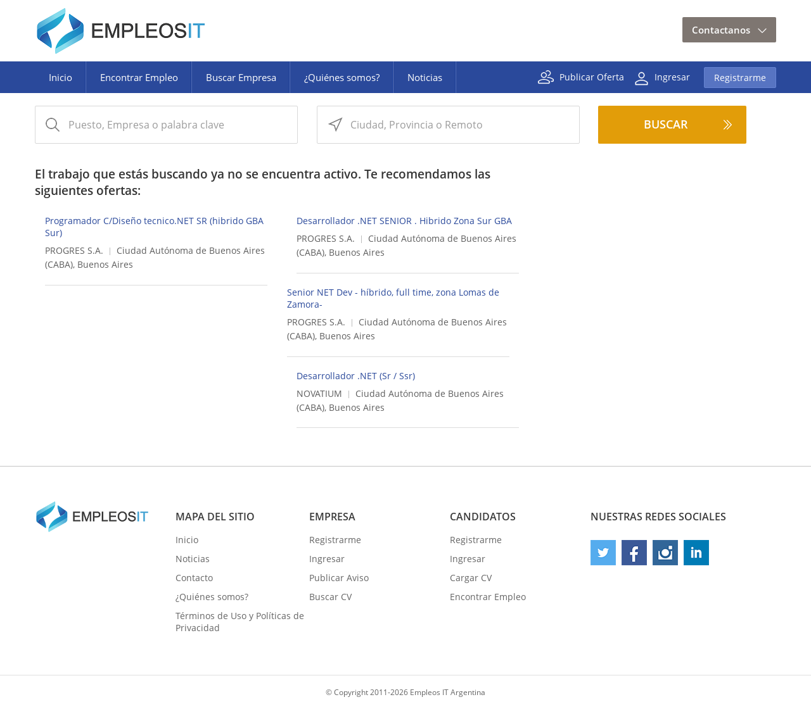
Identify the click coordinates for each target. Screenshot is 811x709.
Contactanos (721, 29)
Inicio (60, 77)
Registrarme (740, 78)
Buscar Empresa (241, 77)
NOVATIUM (319, 393)
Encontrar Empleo (139, 77)
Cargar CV (471, 578)
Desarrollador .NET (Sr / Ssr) (356, 376)
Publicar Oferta (591, 76)
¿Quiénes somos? (342, 77)
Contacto (194, 578)
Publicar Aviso (339, 578)
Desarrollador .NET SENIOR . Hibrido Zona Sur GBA (404, 221)
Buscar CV (330, 597)
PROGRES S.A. (74, 250)
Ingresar (672, 76)
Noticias (424, 77)
